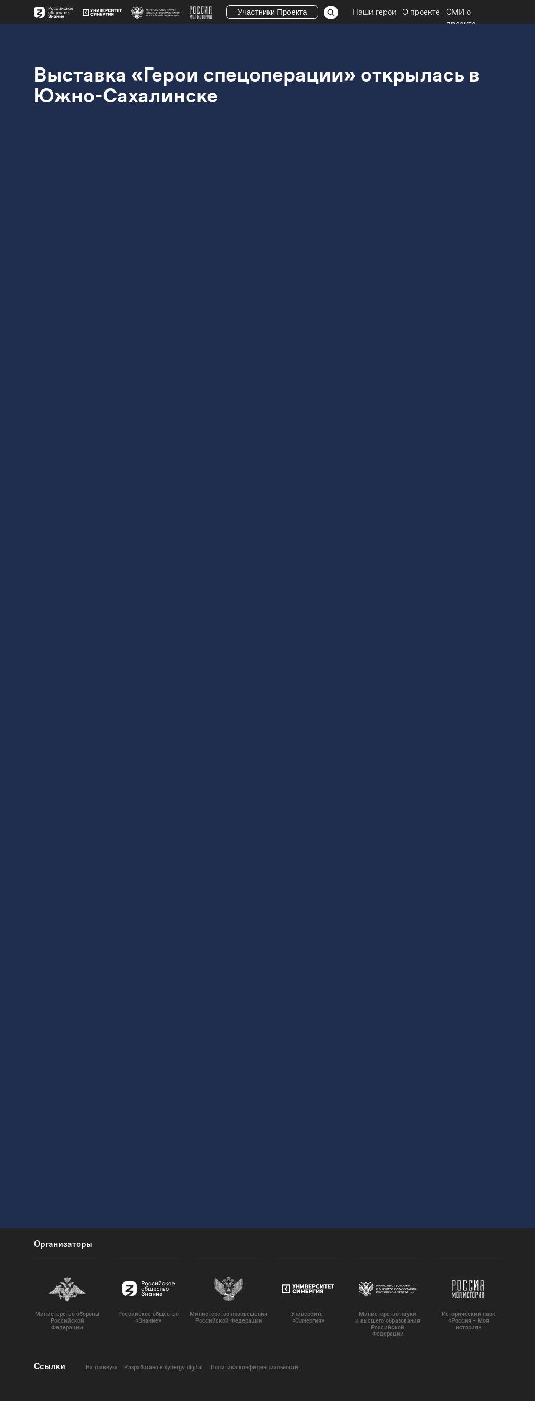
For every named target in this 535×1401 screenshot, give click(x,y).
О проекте (421, 12)
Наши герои (375, 12)
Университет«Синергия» (308, 1317)
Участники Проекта (272, 11)
